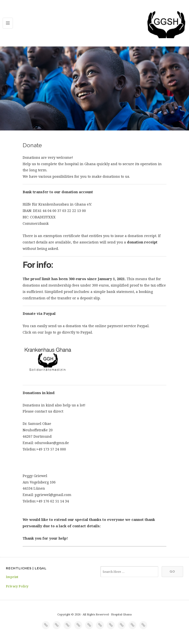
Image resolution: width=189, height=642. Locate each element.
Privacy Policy (17, 586)
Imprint (12, 577)
